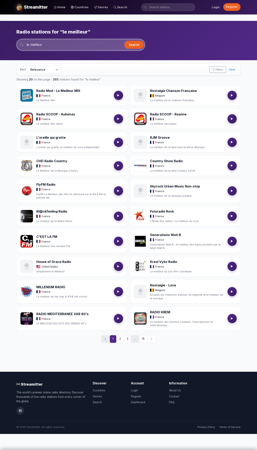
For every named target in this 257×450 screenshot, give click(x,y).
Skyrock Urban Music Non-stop (175, 186)
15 (143, 338)
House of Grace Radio (53, 262)
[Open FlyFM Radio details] (26, 190)
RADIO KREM (160, 312)
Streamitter (29, 384)
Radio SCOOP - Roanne (168, 114)
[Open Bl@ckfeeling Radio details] (26, 216)
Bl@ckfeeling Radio (51, 211)
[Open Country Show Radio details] (140, 165)
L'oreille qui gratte (51, 137)
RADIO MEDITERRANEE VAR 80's (62, 314)
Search (120, 7)
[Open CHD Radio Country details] (26, 165)
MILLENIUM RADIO (50, 287)
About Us (175, 390)
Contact (174, 396)
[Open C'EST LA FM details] (26, 241)
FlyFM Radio (45, 184)
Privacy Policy (206, 427)
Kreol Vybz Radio (163, 262)
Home (59, 7)
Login (216, 7)
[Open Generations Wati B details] (140, 241)
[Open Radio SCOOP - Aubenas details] (26, 118)
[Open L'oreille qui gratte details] (26, 142)
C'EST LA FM (46, 237)
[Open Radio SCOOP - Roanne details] (140, 118)
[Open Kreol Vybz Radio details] (140, 266)
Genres (101, 7)
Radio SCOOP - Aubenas (55, 114)
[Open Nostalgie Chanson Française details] (140, 95)
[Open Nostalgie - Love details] (140, 291)
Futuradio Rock (162, 211)
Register (232, 6)
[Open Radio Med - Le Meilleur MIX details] (26, 95)
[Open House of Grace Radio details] (26, 266)
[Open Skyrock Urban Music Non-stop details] (140, 190)
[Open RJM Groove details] (140, 142)
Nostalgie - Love (163, 285)
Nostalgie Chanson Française (173, 91)
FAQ (171, 402)
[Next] (151, 339)
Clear (232, 69)
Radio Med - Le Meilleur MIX (58, 91)
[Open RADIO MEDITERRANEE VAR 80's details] (26, 318)
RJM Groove (160, 137)
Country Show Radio (166, 161)
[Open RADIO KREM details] (140, 318)
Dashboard (138, 402)
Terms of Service (230, 427)
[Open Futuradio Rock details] (140, 216)
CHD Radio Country (51, 161)
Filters (217, 69)
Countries (80, 7)
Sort (23, 69)
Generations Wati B (165, 235)
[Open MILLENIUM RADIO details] (26, 291)
